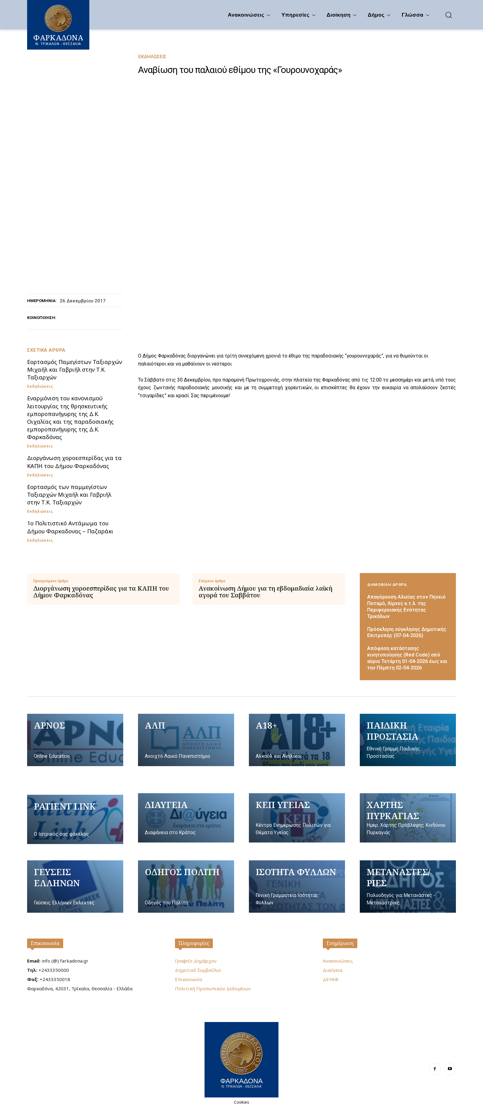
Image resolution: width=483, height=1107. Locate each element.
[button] (448, 14)
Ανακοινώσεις (338, 961)
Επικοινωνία (45, 943)
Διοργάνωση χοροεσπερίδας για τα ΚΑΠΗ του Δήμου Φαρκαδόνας (74, 461)
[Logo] (241, 1059)
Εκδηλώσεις (152, 57)
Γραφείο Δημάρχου (196, 961)
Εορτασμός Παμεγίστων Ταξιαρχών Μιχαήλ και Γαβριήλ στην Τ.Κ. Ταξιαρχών (74, 369)
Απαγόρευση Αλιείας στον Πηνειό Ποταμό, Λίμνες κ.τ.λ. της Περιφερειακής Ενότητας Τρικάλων (406, 606)
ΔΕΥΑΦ (331, 979)
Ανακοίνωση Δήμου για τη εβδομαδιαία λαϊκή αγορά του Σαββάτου (265, 592)
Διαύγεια (332, 970)
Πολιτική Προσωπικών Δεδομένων (213, 988)
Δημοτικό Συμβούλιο (198, 970)
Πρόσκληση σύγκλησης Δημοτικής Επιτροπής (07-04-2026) (406, 632)
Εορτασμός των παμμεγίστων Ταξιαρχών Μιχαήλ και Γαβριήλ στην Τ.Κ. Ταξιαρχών (69, 494)
